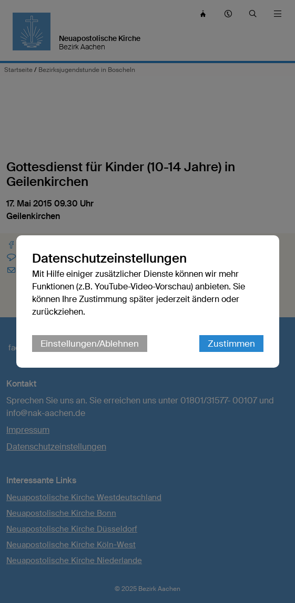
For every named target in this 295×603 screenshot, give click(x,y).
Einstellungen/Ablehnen (89, 343)
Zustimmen (231, 343)
